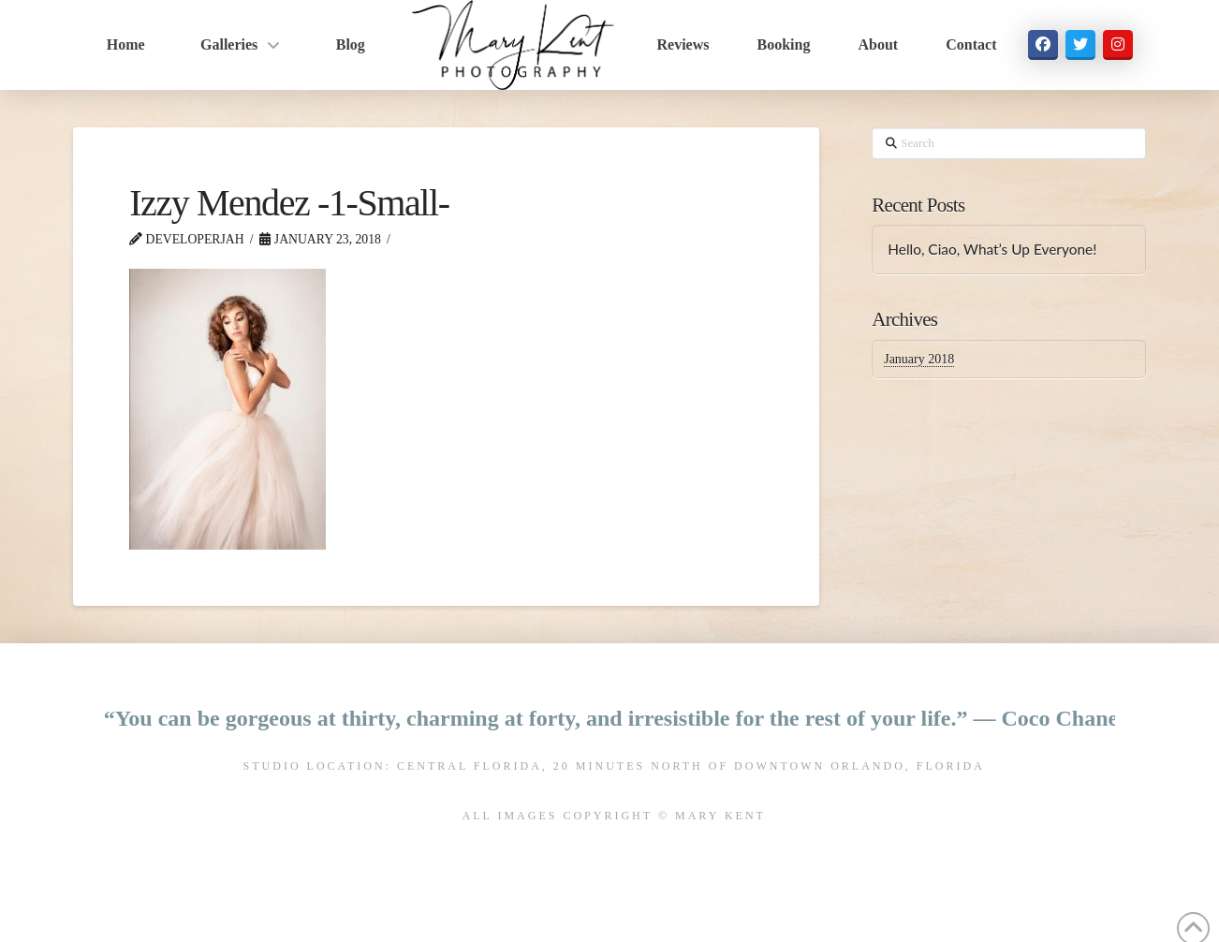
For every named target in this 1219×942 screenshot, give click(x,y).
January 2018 (919, 359)
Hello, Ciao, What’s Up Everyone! (992, 249)
